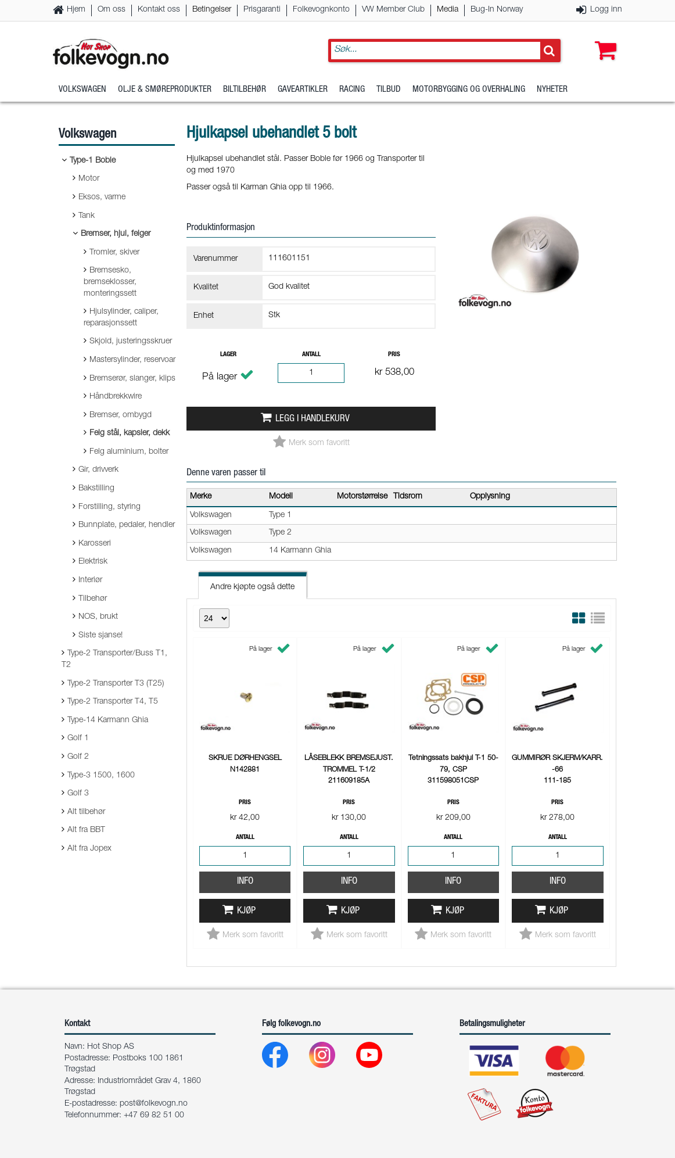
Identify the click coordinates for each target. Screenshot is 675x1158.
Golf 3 (78, 794)
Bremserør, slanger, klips (132, 379)
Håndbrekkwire (115, 397)
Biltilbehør (244, 89)
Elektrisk (92, 562)
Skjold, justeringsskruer (130, 342)
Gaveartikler (303, 89)
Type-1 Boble (93, 161)
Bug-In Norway (497, 10)
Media (447, 10)
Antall (311, 355)
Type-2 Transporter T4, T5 (112, 702)
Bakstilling (96, 489)
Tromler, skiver (114, 253)
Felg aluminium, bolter (128, 452)
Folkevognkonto (321, 10)
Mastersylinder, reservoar (132, 360)
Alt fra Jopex (89, 849)
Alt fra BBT (86, 830)
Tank (86, 216)
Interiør (90, 580)
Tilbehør (92, 599)
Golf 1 (78, 738)
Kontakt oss (159, 10)
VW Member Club (393, 10)
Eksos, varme (101, 197)
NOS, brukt (98, 617)
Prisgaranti (262, 10)
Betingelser (211, 10)
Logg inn (606, 10)
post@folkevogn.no (154, 1104)
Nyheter (552, 89)
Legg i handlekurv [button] (312, 419)
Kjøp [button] (246, 911)
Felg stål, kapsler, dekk (129, 433)
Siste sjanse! (100, 636)
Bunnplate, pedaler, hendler (126, 525)
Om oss (111, 10)
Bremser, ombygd (120, 415)
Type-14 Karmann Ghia (107, 720)
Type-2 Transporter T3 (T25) (115, 684)
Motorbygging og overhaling (468, 89)
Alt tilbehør (86, 812)
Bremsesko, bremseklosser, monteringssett (110, 282)
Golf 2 (78, 757)
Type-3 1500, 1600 (101, 776)
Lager (228, 355)
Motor (88, 179)
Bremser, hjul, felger (115, 234)
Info (245, 882)
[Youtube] (378, 1058)
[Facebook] (284, 1058)
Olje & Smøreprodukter (164, 89)
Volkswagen (82, 89)
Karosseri (94, 544)
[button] (603, 39)
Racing (352, 89)
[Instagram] (331, 1058)
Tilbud (388, 89)
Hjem (76, 10)
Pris (394, 355)
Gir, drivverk (98, 470)
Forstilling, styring (109, 507)
